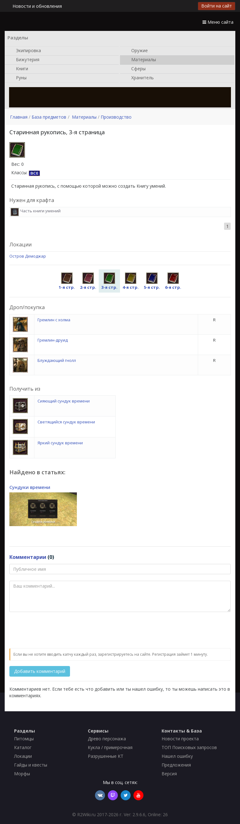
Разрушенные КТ (105, 756)
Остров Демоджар (27, 256)
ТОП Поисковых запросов (189, 747)
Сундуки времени (29, 487)
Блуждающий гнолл (57, 360)
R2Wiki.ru (86, 814)
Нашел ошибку (177, 756)
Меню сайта (217, 22)
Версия (169, 774)
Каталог (23, 747)
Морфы (22, 774)
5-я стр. (152, 281)
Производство (116, 117)
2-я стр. (88, 281)
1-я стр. (67, 281)
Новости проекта (180, 739)
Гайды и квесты (30, 765)
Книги (19, 69)
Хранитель (139, 78)
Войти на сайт (216, 6)
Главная (19, 117)
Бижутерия (24, 60)
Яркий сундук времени (60, 443)
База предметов (49, 117)
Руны (18, 78)
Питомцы (24, 739)
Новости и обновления (37, 6)
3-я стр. (109, 281)
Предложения (176, 765)
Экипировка (25, 51)
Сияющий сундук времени (64, 401)
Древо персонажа (107, 739)
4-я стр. (130, 281)
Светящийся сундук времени (66, 422)
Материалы (140, 60)
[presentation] (56, 630)
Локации (23, 756)
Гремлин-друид (53, 340)
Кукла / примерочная (110, 747)
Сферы (135, 69)
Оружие (136, 51)
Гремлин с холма (54, 320)
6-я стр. (173, 281)
